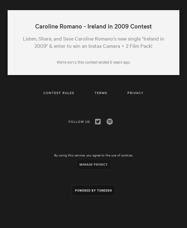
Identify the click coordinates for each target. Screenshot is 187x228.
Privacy (135, 92)
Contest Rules (58, 92)
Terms (100, 92)
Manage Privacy (94, 164)
